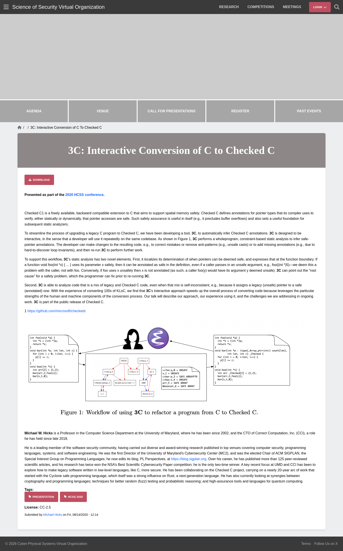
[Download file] (39, 180)
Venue (103, 111)
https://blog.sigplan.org (188, 459)
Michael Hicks (52, 514)
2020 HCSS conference (84, 195)
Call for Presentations (172, 111)
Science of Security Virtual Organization (58, 7)
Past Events (309, 111)
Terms (306, 544)
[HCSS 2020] (73, 497)
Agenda (34, 111)
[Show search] (337, 7)
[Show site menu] (6, 7)
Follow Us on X (326, 544)
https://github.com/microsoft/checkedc (56, 311)
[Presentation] (41, 497)
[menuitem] (229, 7)
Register (240, 111)
